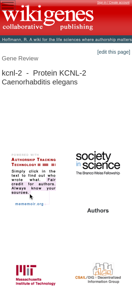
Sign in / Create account (113, 2)
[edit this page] (113, 52)
